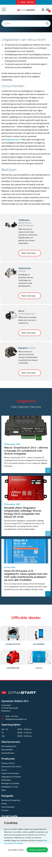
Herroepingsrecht (8, 746)
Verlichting (6, 780)
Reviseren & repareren (10, 800)
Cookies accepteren (37, 850)
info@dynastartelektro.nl (13, 719)
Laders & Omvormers (10, 773)
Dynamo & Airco (8, 763)
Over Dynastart (8, 807)
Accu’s (4, 770)
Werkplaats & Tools (9, 787)
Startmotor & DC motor (11, 766)
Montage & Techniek (10, 783)
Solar (3, 790)
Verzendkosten (7, 753)
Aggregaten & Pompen (11, 776)
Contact (4, 810)
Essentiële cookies (16, 850)
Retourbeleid (6, 749)
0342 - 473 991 (26, 2)
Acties (4, 803)
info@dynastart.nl (12, 139)
